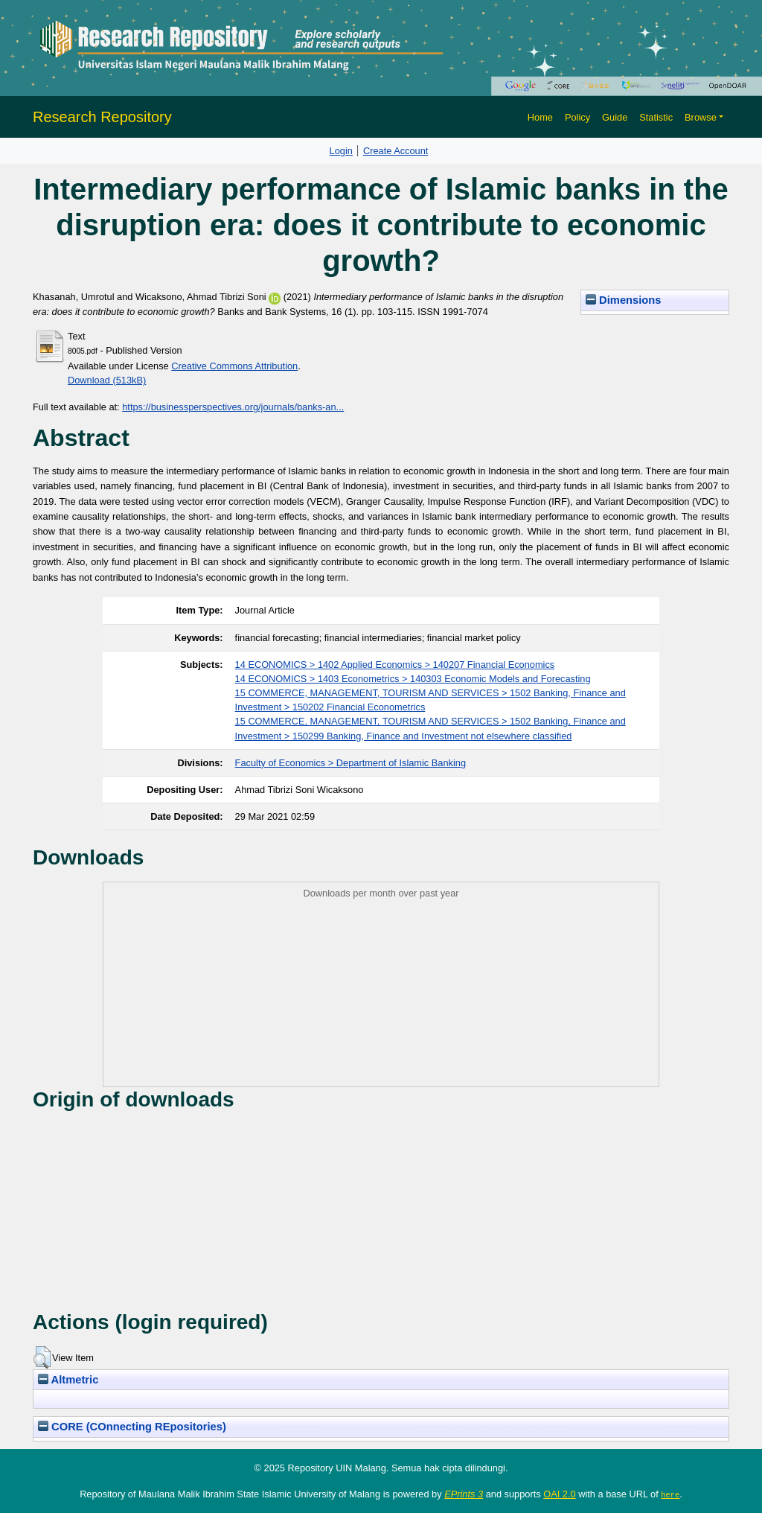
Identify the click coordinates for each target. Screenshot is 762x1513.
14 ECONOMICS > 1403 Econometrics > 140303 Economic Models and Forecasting (413, 678)
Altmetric (68, 1380)
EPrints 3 (463, 1494)
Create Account (396, 150)
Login (341, 150)
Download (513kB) (107, 380)
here (670, 1494)
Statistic (656, 117)
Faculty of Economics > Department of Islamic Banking (350, 762)
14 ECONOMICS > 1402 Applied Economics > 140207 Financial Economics (395, 664)
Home (540, 117)
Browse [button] (701, 117)
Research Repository (102, 117)
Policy (577, 117)
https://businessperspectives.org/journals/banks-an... (233, 407)
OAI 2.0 (559, 1494)
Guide (614, 117)
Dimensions (624, 300)
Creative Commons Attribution (234, 366)
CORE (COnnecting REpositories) (132, 1427)
